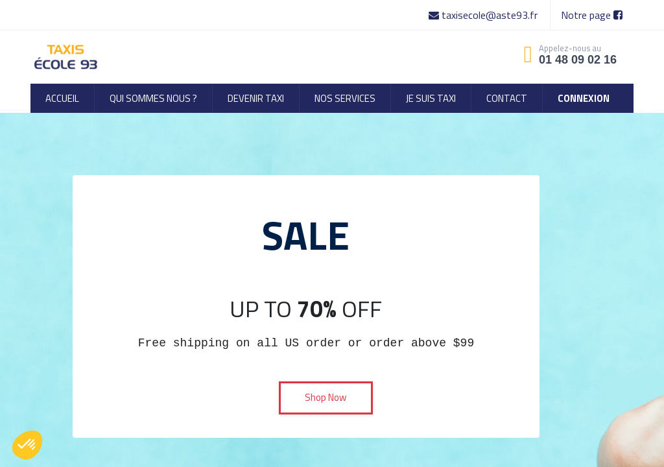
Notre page (591, 15)
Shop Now (325, 397)
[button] (27, 445)
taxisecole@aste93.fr (484, 15)
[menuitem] (62, 98)
